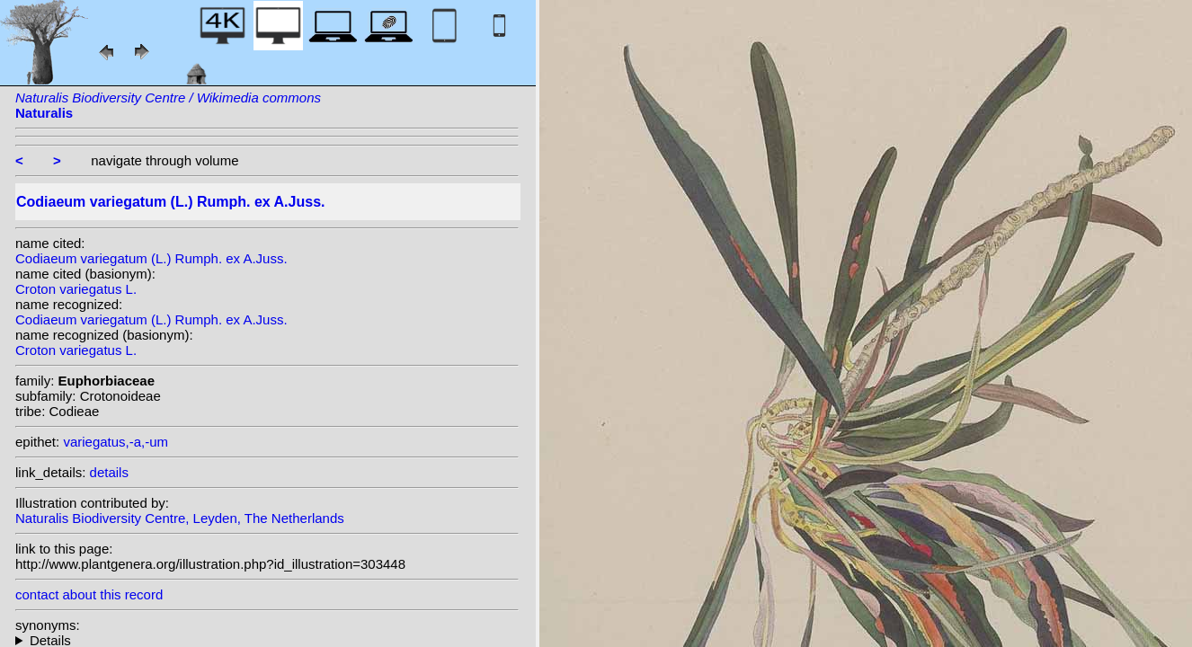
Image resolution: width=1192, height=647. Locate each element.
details (109, 472)
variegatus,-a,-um (115, 441)
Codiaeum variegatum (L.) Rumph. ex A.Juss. (151, 258)
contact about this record (89, 594)
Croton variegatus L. (76, 289)
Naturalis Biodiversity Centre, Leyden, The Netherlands (179, 518)
